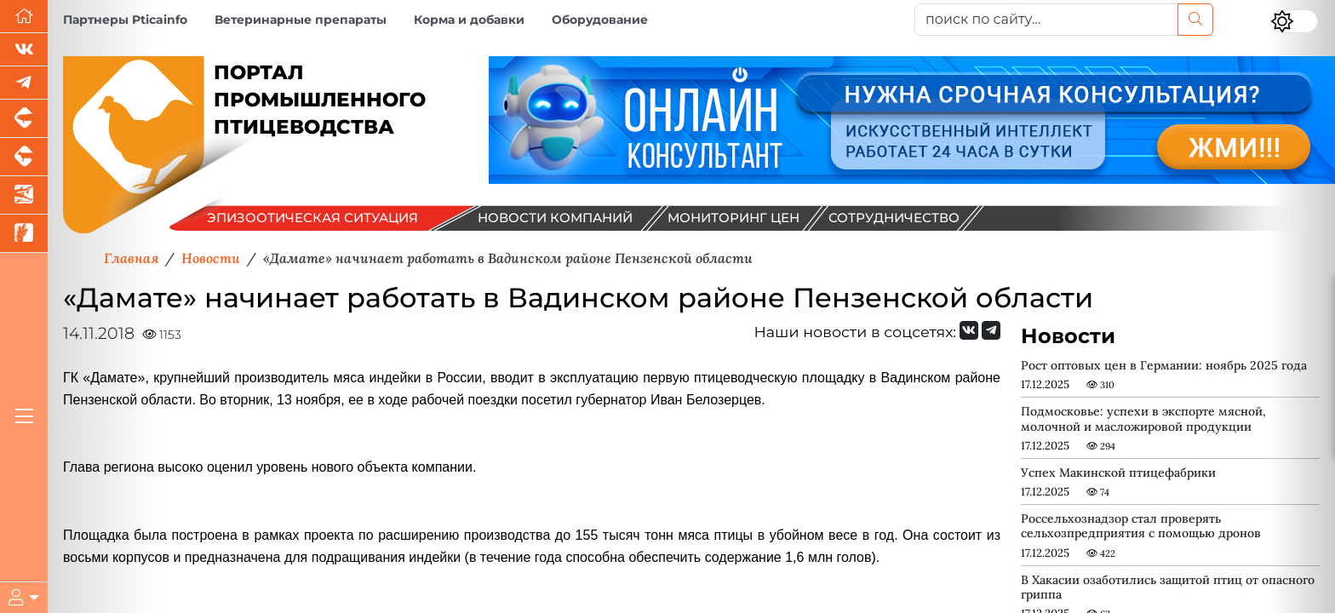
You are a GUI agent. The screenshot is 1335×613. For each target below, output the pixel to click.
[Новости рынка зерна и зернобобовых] (24, 234)
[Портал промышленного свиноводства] (24, 119)
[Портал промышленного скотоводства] (24, 157)
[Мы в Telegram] (24, 83)
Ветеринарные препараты (301, 19)
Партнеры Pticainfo (125, 19)
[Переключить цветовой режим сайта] (1294, 21)
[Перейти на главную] (24, 16)
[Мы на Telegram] (991, 330)
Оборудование (600, 19)
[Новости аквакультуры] (24, 195)
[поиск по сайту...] (1046, 19)
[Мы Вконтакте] (24, 49)
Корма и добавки (469, 19)
